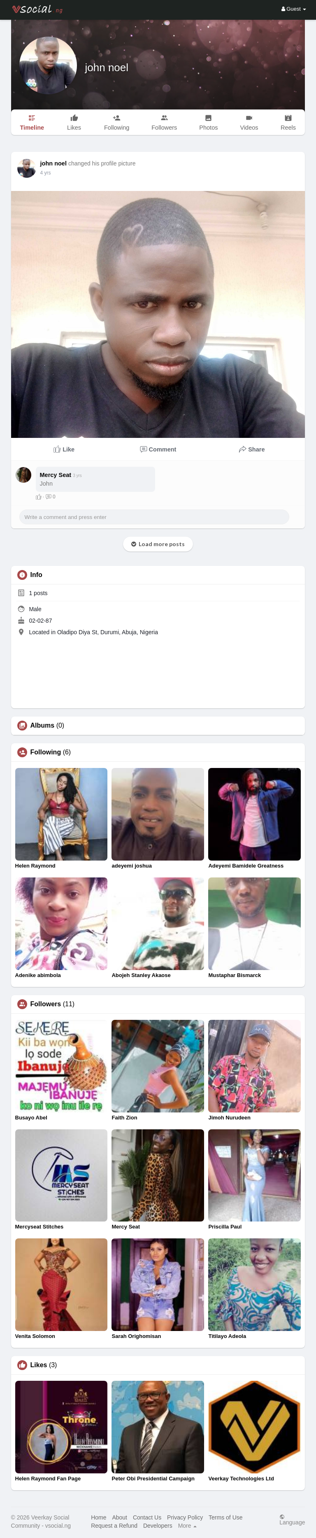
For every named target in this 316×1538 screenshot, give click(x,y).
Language (292, 1519)
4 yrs (45, 173)
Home (98, 1517)
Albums (42, 725)
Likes (38, 1365)
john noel (107, 67)
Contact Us (147, 1517)
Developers (157, 1525)
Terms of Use (225, 1517)
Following (45, 752)
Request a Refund (114, 1525)
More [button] (187, 1526)
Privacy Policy (185, 1517)
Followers (45, 1004)
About (119, 1517)
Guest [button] (294, 9)
